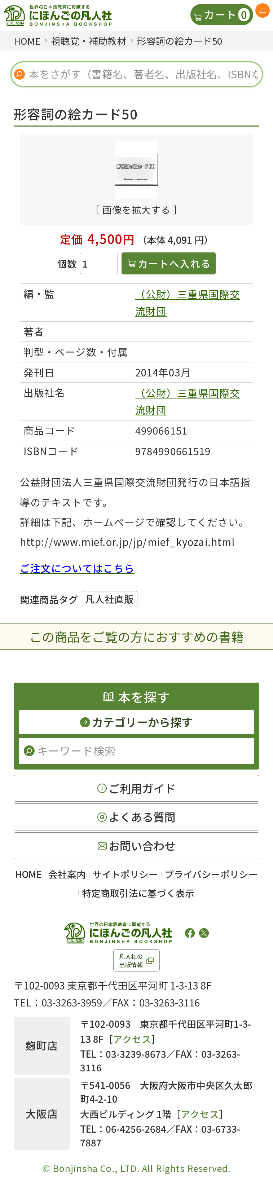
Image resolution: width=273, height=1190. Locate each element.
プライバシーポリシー (211, 874)
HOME (28, 874)
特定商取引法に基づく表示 (138, 892)
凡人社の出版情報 (131, 960)
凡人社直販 (109, 599)
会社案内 (67, 874)
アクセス (132, 1038)
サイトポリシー (125, 874)
